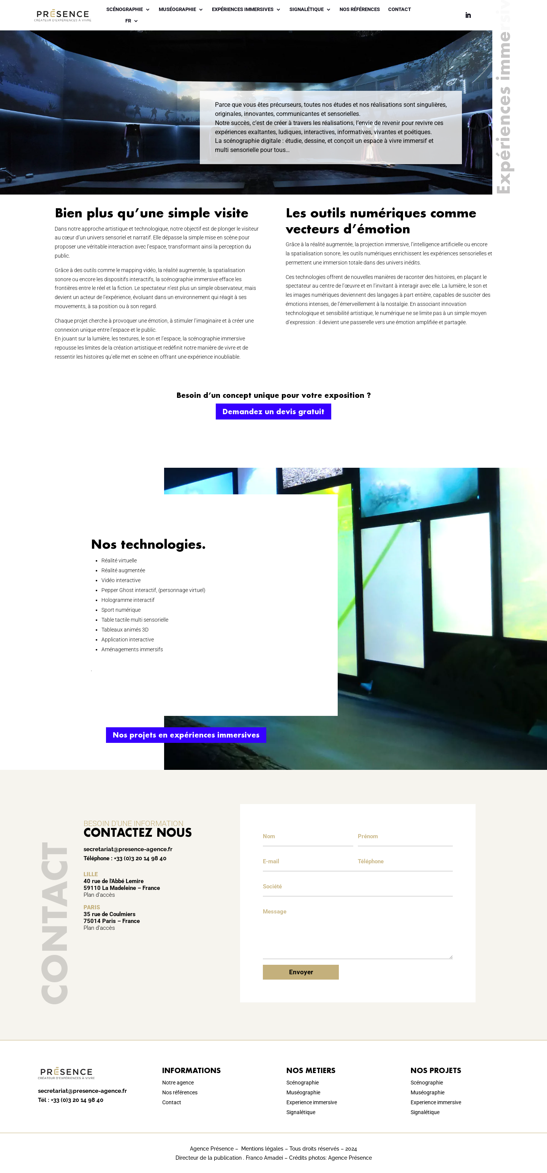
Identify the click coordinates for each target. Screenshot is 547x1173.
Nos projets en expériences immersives (186, 734)
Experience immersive (311, 1102)
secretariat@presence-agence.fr (128, 849)
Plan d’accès (99, 894)
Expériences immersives (243, 9)
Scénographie (124, 9)
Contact (399, 9)
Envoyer (301, 972)
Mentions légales (262, 1149)
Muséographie (177, 9)
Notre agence (178, 1083)
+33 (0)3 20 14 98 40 (140, 858)
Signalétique (306, 9)
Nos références (360, 9)
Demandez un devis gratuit (273, 411)
